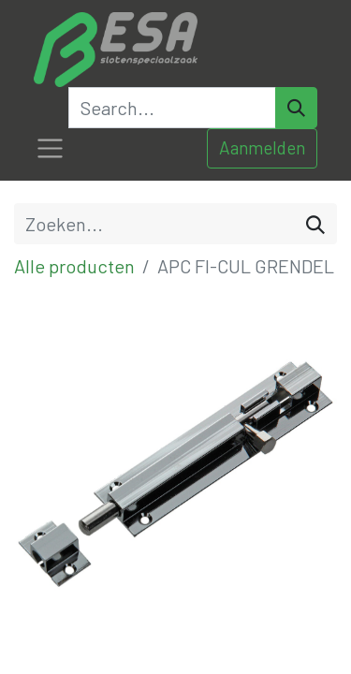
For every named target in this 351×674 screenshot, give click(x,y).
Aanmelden (262, 147)
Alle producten (74, 266)
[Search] (296, 107)
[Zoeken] (315, 223)
